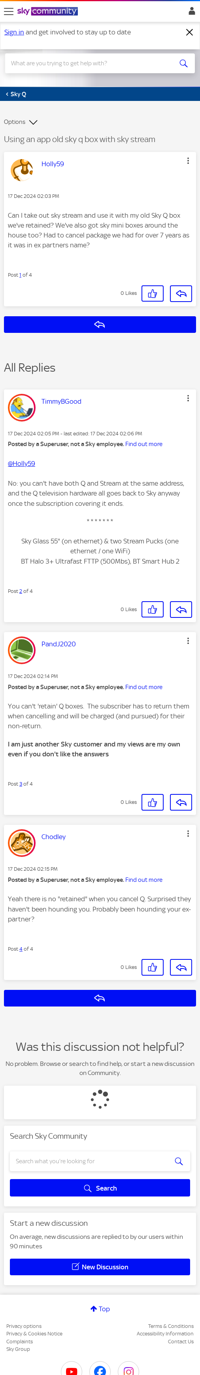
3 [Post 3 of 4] (20, 784)
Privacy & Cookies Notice (34, 1334)
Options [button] (14, 121)
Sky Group (18, 1349)
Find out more (143, 444)
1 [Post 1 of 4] (20, 275)
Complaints (19, 1342)
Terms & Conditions (171, 1326)
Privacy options (24, 1326)
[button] (188, 161)
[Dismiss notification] (189, 32)
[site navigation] (8, 11)
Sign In (190, 13)
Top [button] (104, 1309)
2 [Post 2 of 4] (20, 591)
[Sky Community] (48, 12)
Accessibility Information (165, 1334)
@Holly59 (21, 463)
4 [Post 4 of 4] (21, 949)
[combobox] (90, 63)
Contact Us (181, 1342)
